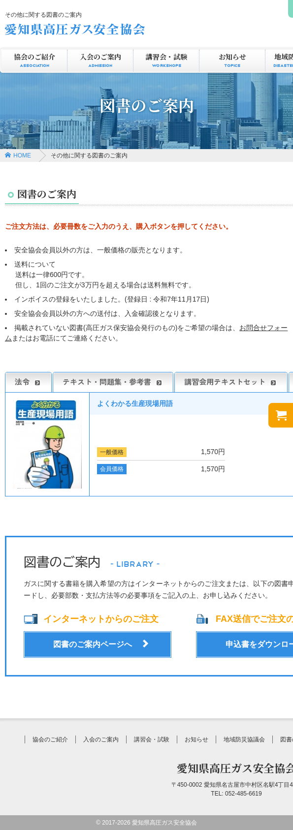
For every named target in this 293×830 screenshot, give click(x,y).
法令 (28, 381)
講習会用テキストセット (231, 381)
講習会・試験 (166, 61)
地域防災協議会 (244, 739)
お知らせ (232, 61)
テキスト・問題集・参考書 (113, 381)
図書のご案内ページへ (92, 644)
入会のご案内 (100, 61)
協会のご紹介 (34, 61)
